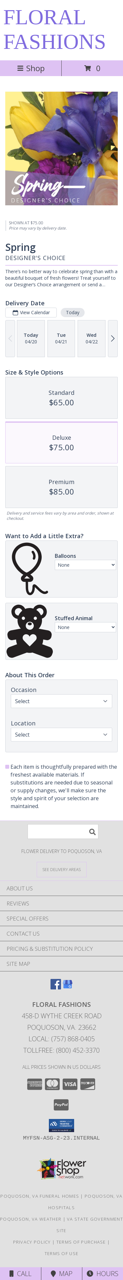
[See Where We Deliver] (62, 869)
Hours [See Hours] (102, 1273)
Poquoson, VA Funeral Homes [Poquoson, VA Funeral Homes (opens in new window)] (39, 1196)
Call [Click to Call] (20, 1273)
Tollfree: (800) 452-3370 (61, 1050)
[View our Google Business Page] (67, 987)
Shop (31, 68)
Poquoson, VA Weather (30, 1219)
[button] (61, 1125)
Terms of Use (62, 1253)
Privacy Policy (32, 1242)
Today (72, 312)
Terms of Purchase (81, 1242)
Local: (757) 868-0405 (62, 1038)
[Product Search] (63, 831)
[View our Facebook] (56, 987)
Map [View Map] (61, 1273)
